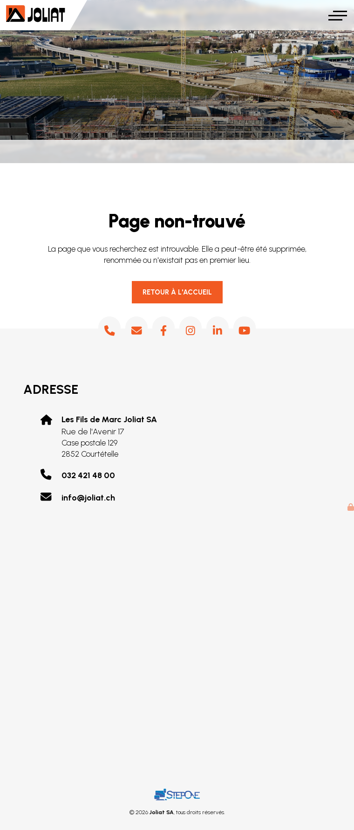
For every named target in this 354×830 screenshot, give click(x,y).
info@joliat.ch (88, 498)
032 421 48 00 (88, 475)
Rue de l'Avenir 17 (109, 437)
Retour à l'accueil (177, 292)
